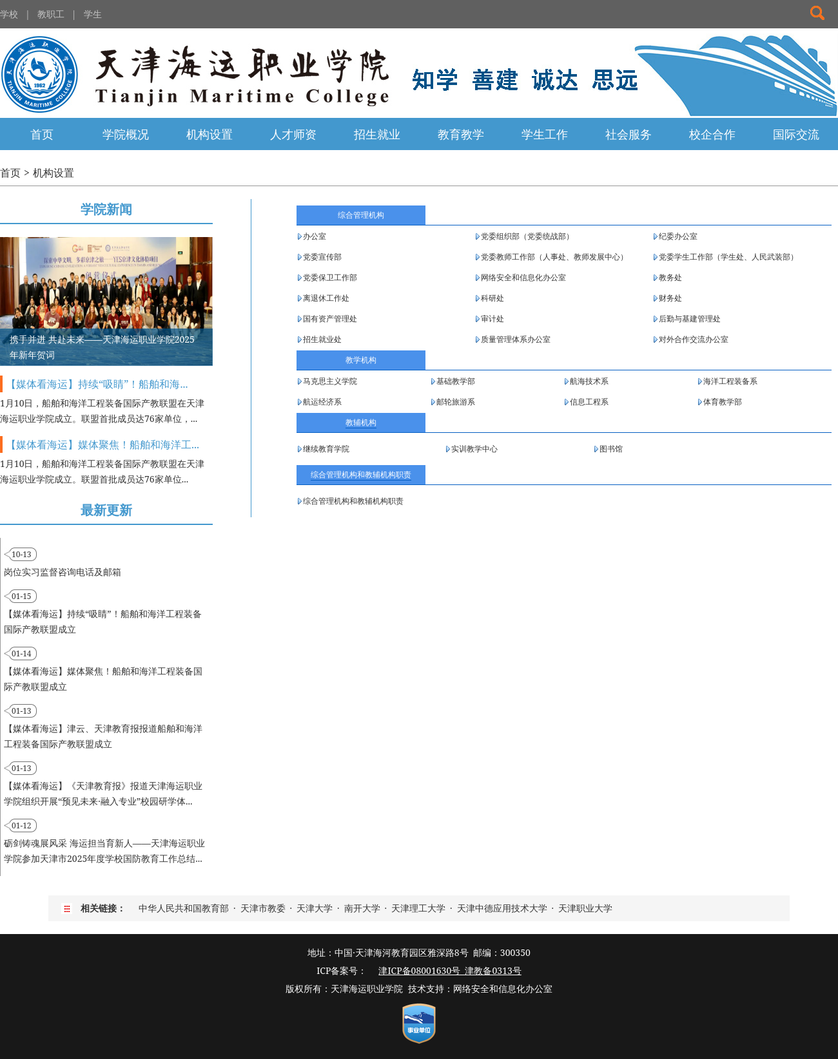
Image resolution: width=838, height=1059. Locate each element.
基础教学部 (455, 381)
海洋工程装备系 (730, 381)
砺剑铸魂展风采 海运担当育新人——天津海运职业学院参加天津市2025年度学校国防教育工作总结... (104, 850)
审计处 (492, 318)
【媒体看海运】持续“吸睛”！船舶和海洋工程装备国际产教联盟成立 (103, 621)
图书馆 (611, 448)
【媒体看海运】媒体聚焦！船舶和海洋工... (102, 444)
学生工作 (544, 134)
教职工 (50, 14)
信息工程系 (589, 401)
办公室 (314, 236)
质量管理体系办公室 (516, 339)
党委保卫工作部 (330, 277)
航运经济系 (322, 401)
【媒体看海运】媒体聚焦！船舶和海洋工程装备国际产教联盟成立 (103, 678)
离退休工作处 (326, 297)
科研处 (492, 297)
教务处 (670, 277)
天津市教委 (263, 908)
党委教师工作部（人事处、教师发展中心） (554, 256)
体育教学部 (722, 401)
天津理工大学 (418, 908)
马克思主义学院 (330, 381)
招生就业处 (322, 339)
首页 (42, 134)
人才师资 (293, 134)
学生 (93, 14)
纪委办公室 (678, 236)
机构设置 (209, 134)
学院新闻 (106, 209)
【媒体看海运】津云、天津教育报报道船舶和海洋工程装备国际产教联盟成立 (103, 736)
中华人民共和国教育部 (184, 908)
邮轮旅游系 (455, 401)
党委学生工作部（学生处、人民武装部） (728, 256)
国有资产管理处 (330, 318)
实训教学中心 (474, 448)
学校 (9, 14)
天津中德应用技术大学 (502, 908)
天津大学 (315, 908)
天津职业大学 (585, 908)
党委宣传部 (322, 256)
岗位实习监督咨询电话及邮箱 (62, 572)
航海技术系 (589, 381)
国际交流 (796, 134)
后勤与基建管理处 (690, 318)
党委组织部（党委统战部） (527, 236)
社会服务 (628, 134)
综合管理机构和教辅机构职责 (353, 500)
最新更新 (106, 510)
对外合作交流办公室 (693, 339)
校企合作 (712, 134)
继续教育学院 (326, 448)
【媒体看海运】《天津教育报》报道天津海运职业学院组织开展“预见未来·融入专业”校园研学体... (103, 793)
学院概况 (125, 134)
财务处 (670, 297)
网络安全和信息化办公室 (523, 277)
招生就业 (377, 134)
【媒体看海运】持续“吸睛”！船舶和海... (97, 384)
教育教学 (461, 134)
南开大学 (362, 908)
